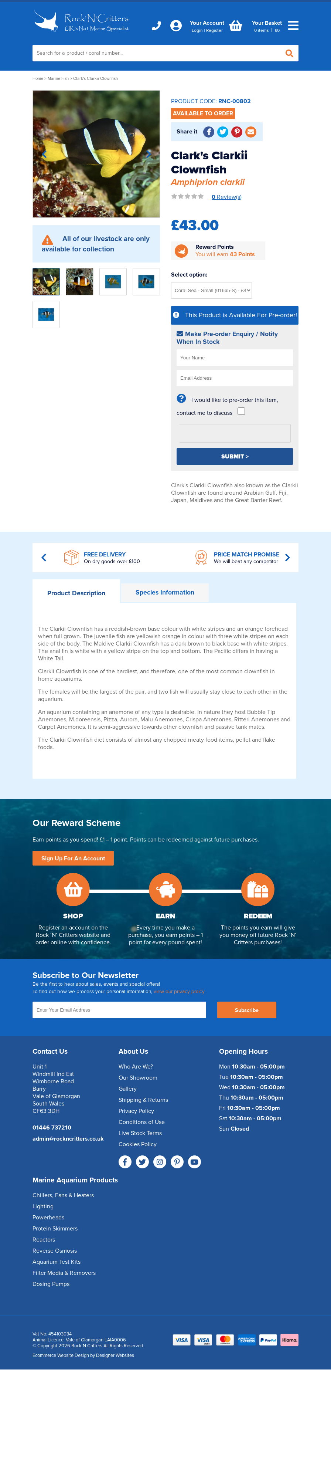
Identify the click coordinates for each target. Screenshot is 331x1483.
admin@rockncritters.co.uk (68, 1138)
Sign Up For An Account (73, 858)
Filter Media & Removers (64, 1273)
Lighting (43, 1206)
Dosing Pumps (51, 1284)
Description (76, 593)
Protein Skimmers (55, 1228)
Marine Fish (58, 78)
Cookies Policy (138, 1144)
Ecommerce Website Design (61, 1355)
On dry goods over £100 (112, 561)
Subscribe (247, 1010)
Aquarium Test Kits (57, 1262)
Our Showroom (138, 1077)
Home (38, 78)
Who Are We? (136, 1066)
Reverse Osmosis (55, 1251)
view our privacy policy (179, 992)
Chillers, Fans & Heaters (63, 1195)
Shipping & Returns (143, 1100)
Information (165, 592)
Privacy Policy (136, 1111)
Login (197, 30)
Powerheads (48, 1217)
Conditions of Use (142, 1122)
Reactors (44, 1239)
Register (214, 30)
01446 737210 (52, 1127)
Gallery (128, 1089)
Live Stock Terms (140, 1133)
